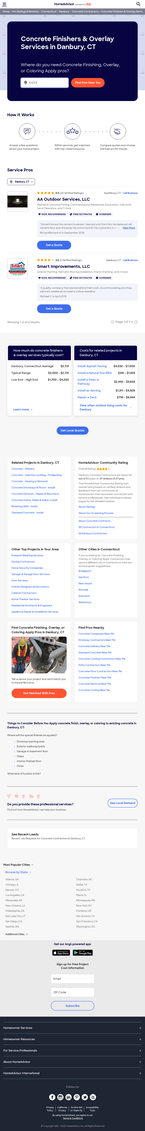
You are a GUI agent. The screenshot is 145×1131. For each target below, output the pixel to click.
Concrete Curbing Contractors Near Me (102, 658)
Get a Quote (54, 245)
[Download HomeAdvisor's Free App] (62, 953)
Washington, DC (85, 926)
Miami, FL (81, 895)
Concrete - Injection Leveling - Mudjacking (37, 475)
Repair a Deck (87, 397)
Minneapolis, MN (85, 900)
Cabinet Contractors (24, 593)
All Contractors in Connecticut (97, 527)
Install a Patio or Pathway (88, 382)
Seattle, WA (12, 926)
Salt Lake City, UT (15, 916)
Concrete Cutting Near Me (94, 690)
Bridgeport (85, 571)
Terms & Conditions (73, 1118)
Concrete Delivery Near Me (94, 646)
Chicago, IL (12, 884)
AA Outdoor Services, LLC (63, 199)
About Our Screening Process (96, 513)
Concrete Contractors (85, 11)
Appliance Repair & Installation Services (35, 611)
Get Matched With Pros (39, 693)
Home (6, 11)
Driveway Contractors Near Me (97, 640)
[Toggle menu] (4, 4)
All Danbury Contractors (93, 533)
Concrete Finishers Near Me (95, 677)
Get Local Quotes (72, 430)
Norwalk (83, 589)
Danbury (64, 11)
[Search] (140, 4)
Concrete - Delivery (23, 468)
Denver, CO (12, 889)
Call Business (130, 193)
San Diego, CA (13, 921)
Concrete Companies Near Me (96, 633)
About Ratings (87, 506)
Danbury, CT (21, 182)
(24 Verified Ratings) (72, 193)
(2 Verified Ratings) (70, 260)
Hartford (84, 577)
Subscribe (73, 1006)
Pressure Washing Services (27, 555)
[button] (72, 864)
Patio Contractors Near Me (94, 665)
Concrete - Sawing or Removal (30, 481)
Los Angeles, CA (14, 895)
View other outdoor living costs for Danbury (106, 407)
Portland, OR (83, 910)
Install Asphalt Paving (92, 366)
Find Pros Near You (88, 82)
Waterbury (85, 602)
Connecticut (48, 11)
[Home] (72, 4)
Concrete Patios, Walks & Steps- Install (34, 500)
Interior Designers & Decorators (30, 586)
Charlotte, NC (84, 879)
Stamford (84, 596)
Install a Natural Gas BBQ (95, 373)
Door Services (20, 580)
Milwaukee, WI (13, 900)
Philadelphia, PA (14, 910)
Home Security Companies (27, 567)
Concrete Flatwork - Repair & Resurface (35, 493)
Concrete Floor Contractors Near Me (100, 671)
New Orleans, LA (15, 905)
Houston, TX (83, 889)
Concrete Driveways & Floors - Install (33, 487)
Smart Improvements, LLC (63, 266)
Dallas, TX (81, 884)
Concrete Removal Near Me (95, 683)
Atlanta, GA (12, 879)
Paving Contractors (23, 561)
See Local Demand (122, 803)
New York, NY (84, 905)
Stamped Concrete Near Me (95, 652)
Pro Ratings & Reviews (25, 11)
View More (129, 227)
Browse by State (18, 872)
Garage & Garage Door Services (31, 574)
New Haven (85, 583)
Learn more (23, 409)
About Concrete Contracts (94, 520)
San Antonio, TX (85, 916)
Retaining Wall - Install (24, 506)
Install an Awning (89, 390)
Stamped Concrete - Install (27, 512)
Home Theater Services (25, 599)
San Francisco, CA (87, 921)
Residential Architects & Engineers (32, 605)
